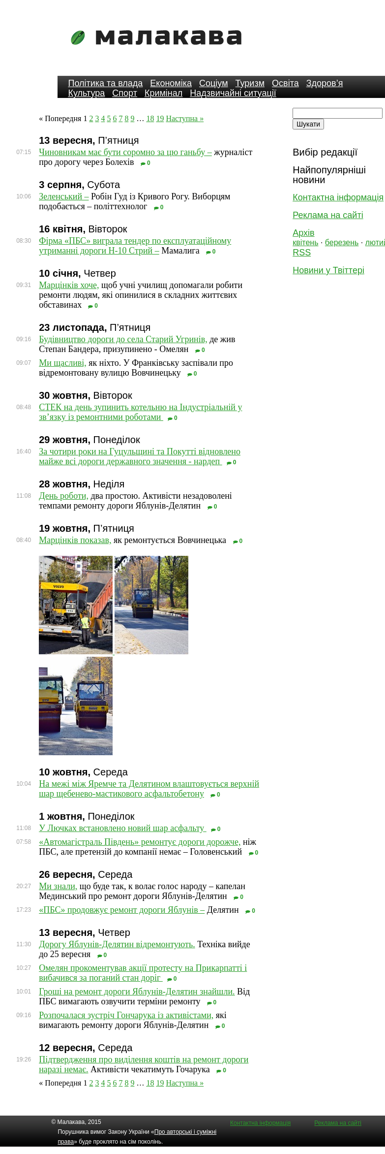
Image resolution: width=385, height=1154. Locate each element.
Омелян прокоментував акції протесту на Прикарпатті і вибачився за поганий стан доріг (143, 973)
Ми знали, (58, 886)
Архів (303, 233)
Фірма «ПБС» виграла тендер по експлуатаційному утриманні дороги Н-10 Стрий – (135, 246)
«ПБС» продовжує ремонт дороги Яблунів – (122, 910)
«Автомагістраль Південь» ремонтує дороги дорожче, (139, 842)
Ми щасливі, (63, 363)
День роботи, (64, 496)
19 (160, 118)
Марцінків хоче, (69, 285)
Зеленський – (64, 196)
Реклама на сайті (328, 215)
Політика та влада (105, 83)
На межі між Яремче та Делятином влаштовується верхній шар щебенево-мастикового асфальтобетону (149, 789)
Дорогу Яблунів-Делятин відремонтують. (117, 944)
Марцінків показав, (75, 540)
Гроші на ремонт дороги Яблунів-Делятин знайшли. (137, 991)
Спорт (124, 93)
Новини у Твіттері (328, 270)
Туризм (250, 83)
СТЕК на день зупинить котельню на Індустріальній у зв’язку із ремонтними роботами (140, 412)
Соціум (213, 83)
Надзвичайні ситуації (233, 93)
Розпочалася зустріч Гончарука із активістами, (126, 1015)
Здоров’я (324, 83)
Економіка (171, 83)
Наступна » (185, 118)
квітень (305, 242)
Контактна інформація (338, 197)
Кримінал (163, 93)
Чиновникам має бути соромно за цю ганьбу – (125, 152)
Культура (86, 93)
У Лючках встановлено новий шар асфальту (123, 828)
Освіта (285, 83)
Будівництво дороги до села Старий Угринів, (123, 339)
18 (150, 118)
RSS (302, 252)
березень (342, 242)
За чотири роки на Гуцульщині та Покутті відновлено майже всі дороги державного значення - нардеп (139, 456)
